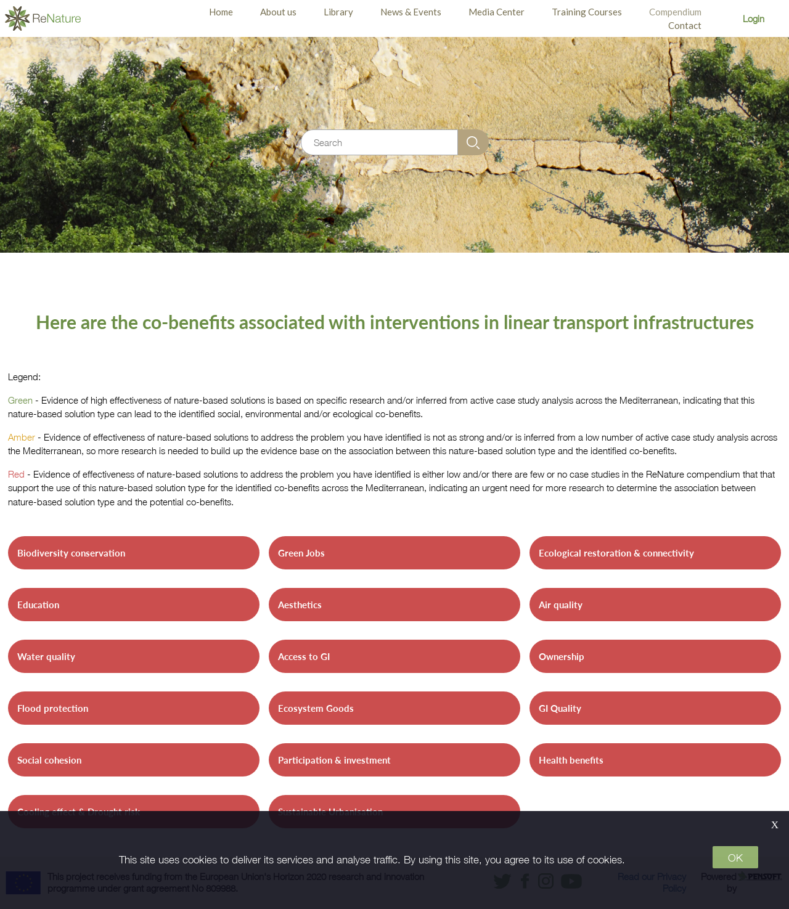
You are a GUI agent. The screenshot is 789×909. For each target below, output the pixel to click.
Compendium (675, 11)
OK (735, 858)
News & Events (410, 11)
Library (338, 11)
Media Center (496, 11)
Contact (684, 25)
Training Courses (587, 11)
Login (753, 18)
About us (278, 11)
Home (221, 11)
